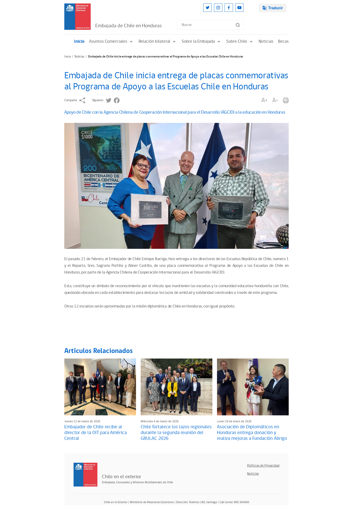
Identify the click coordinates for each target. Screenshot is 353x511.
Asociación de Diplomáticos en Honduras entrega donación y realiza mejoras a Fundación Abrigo (252, 432)
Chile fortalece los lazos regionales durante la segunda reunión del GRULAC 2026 (176, 432)
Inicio (79, 41)
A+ (264, 100)
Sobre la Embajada (202, 41)
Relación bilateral (158, 41)
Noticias (266, 41)
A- (275, 100)
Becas (283, 41)
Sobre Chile (240, 41)
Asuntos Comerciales (111, 41)
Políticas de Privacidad (263, 465)
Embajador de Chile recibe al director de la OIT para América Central (95, 432)
